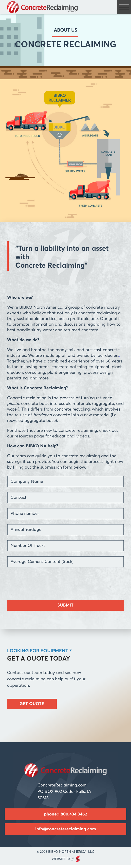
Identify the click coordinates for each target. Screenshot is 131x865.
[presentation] (43, 581)
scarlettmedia (77, 859)
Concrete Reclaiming (42, 7)
